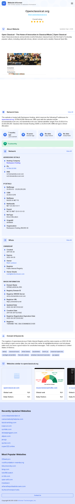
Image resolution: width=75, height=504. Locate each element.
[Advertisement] (37, 46)
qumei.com (6, 443)
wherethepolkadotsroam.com (14, 486)
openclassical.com (11, 388)
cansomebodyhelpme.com (12, 419)
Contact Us (37, 495)
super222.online (8, 446)
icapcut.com (7, 426)
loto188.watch (7, 473)
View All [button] (70, 112)
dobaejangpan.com (9, 433)
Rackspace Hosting (13, 163)
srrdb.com (6, 476)
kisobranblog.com (9, 422)
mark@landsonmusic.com (15, 274)
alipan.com (6, 436)
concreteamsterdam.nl (11, 416)
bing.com (5, 469)
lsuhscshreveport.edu (10, 490)
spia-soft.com (7, 479)
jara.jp (4, 439)
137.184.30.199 (11, 168)
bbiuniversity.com (9, 466)
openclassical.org (8, 119)
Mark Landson (12, 263)
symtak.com (6, 429)
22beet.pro (6, 459)
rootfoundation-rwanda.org (13, 462)
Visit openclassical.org (37, 15)
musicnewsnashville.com (46, 388)
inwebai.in (6, 483)
